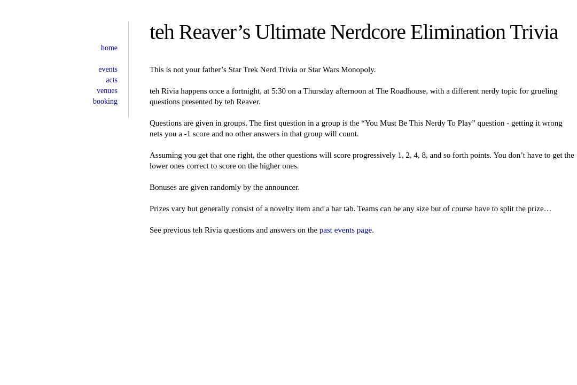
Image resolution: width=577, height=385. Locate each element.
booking (105, 101)
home (109, 48)
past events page (345, 230)
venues (107, 91)
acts (112, 80)
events (108, 69)
